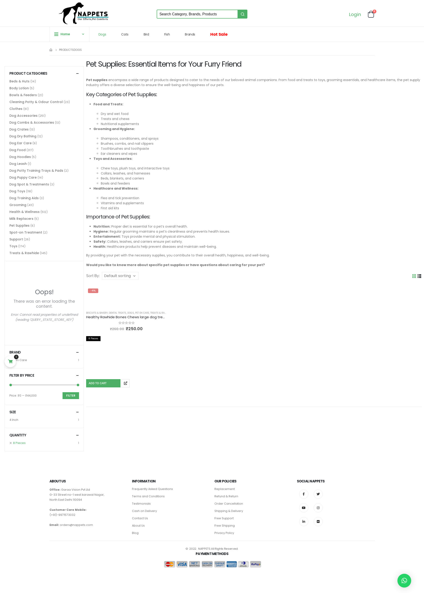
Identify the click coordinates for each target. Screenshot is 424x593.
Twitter (318, 494)
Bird (146, 34)
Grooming (17, 205)
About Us (138, 526)
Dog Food (17, 150)
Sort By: (93, 276)
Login (355, 15)
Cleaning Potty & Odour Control (36, 102)
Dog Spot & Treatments (29, 184)
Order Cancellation (228, 504)
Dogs (102, 34)
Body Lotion (19, 88)
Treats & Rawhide (161, 313)
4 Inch (13, 420)
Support (16, 239)
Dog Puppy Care (23, 177)
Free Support (224, 518)
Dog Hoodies (20, 157)
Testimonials (141, 504)
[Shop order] (120, 276)
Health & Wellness (24, 211)
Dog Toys (17, 191)
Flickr (318, 521)
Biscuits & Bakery (97, 313)
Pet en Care (142, 313)
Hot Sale (218, 34)
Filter (70, 395)
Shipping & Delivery (228, 511)
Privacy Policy (224, 533)
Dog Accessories (23, 115)
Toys (13, 246)
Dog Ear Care (20, 143)
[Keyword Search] (197, 14)
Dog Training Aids (24, 198)
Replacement (224, 489)
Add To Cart (98, 383)
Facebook (303, 494)
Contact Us (140, 518)
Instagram (318, 507)
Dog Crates (19, 129)
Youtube (303, 507)
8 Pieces (19, 443)
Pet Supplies (19, 225)
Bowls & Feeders (23, 95)
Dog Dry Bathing (22, 136)
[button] (404, 581)
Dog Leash (18, 163)
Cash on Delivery (144, 511)
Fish (167, 34)
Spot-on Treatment (25, 232)
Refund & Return (226, 496)
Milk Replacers (21, 218)
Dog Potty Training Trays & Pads (36, 170)
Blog (135, 533)
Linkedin (303, 521)
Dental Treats (117, 313)
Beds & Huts (19, 81)
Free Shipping (224, 526)
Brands (190, 34)
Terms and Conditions (148, 496)
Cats (125, 34)
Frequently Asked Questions (152, 489)
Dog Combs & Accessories (31, 122)
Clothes (15, 108)
